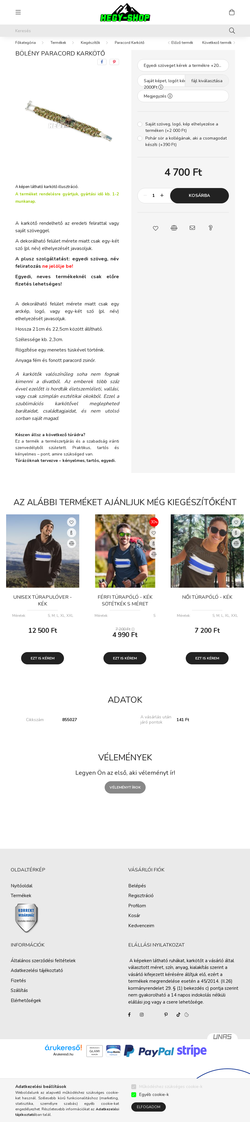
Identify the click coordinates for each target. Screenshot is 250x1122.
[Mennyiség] (154, 201)
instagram (142, 1021)
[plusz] (162, 201)
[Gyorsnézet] (71, 539)
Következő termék (217, 48)
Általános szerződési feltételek (43, 967)
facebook (129, 1021)
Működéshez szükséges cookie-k (171, 1086)
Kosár (134, 921)
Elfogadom (148, 1107)
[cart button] (232, 12)
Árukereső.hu (63, 1060)
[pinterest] (114, 68)
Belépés (137, 892)
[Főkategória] (25, 48)
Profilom (137, 912)
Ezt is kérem (42, 664)
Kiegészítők (90, 48)
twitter (154, 1021)
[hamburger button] (18, 12)
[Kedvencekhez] (71, 528)
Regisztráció (141, 902)
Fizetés (18, 986)
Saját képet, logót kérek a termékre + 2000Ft (180, 88)
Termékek (58, 48)
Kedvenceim (141, 932)
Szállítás (19, 996)
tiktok (178, 1021)
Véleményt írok (125, 793)
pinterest (166, 1021)
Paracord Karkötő (129, 48)
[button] (155, 234)
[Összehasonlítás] (71, 549)
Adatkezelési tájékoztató (37, 976)
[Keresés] (125, 31)
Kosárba (199, 202)
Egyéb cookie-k (154, 1094)
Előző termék (182, 48)
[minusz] (145, 201)
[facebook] (101, 68)
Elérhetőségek (26, 1006)
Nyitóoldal (21, 892)
